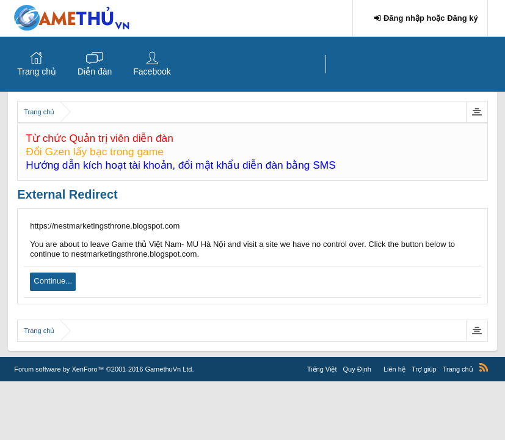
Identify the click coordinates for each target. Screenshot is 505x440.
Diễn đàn (95, 71)
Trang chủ (36, 71)
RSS (483, 367)
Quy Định (357, 369)
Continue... (53, 280)
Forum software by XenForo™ (104, 369)
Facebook (151, 71)
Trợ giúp (424, 369)
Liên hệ (394, 369)
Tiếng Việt (322, 369)
